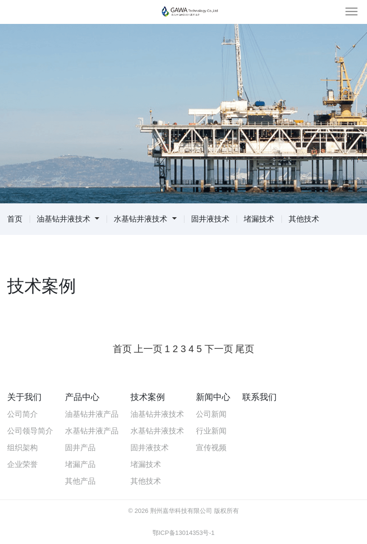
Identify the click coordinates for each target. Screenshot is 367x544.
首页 (14, 219)
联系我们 (259, 397)
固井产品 (80, 448)
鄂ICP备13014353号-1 (183, 532)
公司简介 (22, 414)
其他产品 (80, 481)
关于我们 (24, 397)
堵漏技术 (259, 219)
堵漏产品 (80, 464)
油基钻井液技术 (68, 219)
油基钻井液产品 (92, 414)
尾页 (244, 349)
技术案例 (147, 397)
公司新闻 (211, 414)
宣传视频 (211, 448)
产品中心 (82, 397)
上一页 (148, 349)
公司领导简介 (30, 431)
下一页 (219, 349)
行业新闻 (211, 431)
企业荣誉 (22, 464)
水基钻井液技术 (145, 219)
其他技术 (304, 219)
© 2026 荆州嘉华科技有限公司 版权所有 (183, 510)
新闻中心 (213, 397)
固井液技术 (210, 219)
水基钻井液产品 (92, 431)
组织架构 (22, 448)
